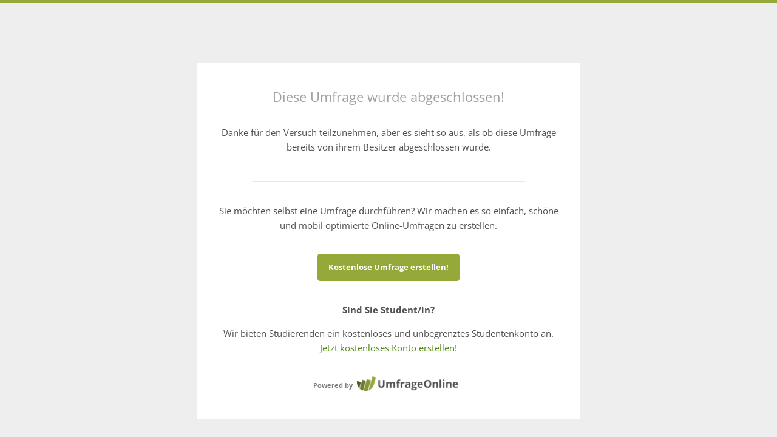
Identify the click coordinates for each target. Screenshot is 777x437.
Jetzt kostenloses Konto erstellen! (388, 348)
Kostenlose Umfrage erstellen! (388, 267)
